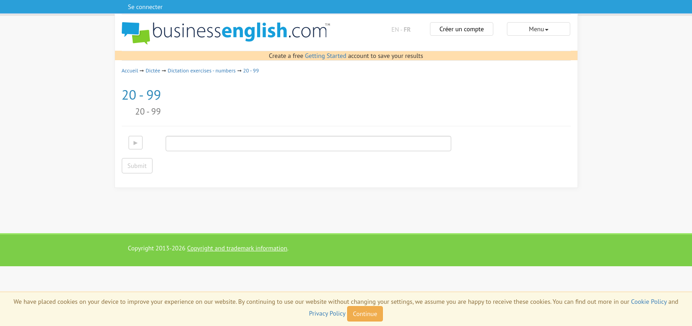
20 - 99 (251, 70)
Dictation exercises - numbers (202, 70)
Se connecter (145, 7)
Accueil (130, 70)
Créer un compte (461, 29)
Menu (539, 29)
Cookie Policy (649, 301)
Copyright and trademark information (237, 248)
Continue (365, 314)
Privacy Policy (327, 313)
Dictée (153, 70)
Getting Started (325, 56)
